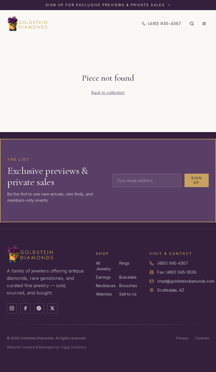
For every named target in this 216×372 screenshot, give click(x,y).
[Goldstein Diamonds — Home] (27, 23)
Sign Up (196, 180)
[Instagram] (12, 308)
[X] (52, 308)
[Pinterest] (39, 308)
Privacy (182, 338)
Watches (104, 294)
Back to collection (108, 92)
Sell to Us (128, 294)
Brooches (128, 285)
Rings (124, 263)
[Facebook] (25, 308)
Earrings (103, 277)
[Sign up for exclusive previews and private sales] (108, 5)
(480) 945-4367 (172, 263)
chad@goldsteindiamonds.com (185, 281)
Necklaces (106, 285)
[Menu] (204, 24)
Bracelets (128, 277)
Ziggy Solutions (73, 347)
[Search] (192, 24)
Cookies (202, 338)
